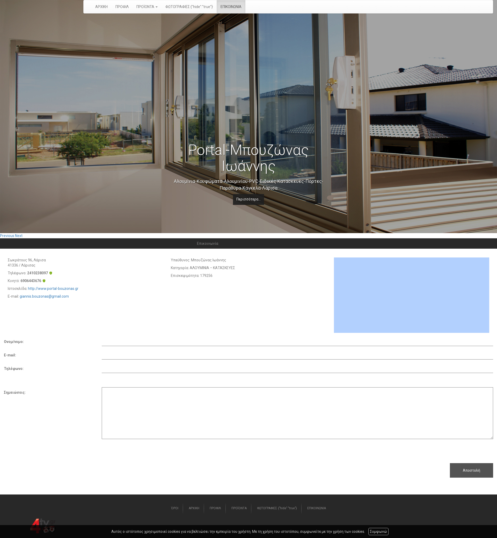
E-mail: (10, 355)
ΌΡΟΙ (174, 508)
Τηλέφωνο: (14, 369)
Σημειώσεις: (15, 392)
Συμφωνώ (378, 531)
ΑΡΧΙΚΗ (101, 7)
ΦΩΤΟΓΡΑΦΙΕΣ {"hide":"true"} (189, 7)
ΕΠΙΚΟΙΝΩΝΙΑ (231, 7)
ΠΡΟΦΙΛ (122, 7)
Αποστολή (471, 470)
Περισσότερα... (248, 199)
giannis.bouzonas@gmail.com (44, 296)
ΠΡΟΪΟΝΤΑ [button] (147, 7)
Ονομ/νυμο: (14, 342)
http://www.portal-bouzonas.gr (53, 288)
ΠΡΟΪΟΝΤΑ (239, 508)
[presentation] (43, 449)
